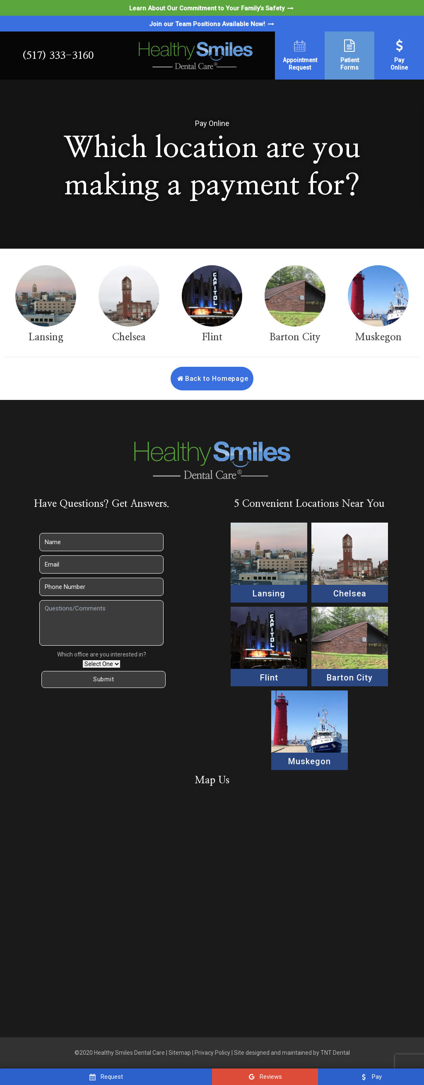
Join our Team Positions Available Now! (212, 24)
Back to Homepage (212, 379)
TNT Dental (335, 1052)
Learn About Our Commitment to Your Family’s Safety (212, 8)
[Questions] (101, 623)
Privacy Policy (212, 1052)
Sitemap (180, 1052)
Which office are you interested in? (101, 654)
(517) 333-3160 (58, 56)
